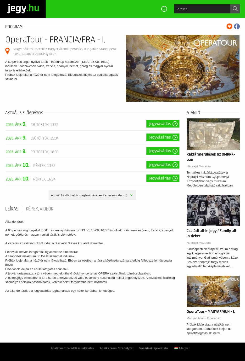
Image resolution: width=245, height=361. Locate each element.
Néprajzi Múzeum (199, 166)
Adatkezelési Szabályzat (117, 348)
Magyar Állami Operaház (204, 318)
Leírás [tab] (11, 209)
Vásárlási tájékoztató (153, 348)
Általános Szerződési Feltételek (72, 348)
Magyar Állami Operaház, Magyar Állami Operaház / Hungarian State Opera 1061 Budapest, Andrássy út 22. (64, 51)
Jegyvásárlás (160, 124)
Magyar (181, 348)
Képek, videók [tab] (39, 209)
